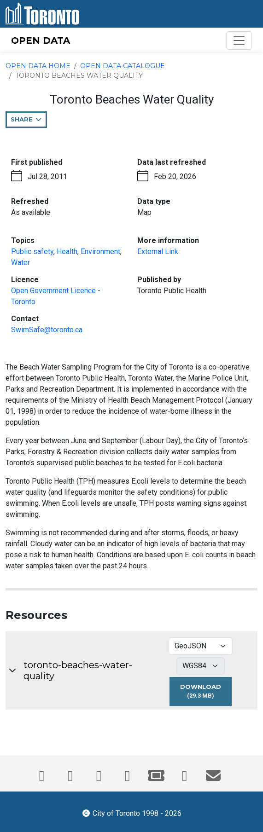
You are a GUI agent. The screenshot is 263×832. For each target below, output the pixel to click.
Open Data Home (38, 66)
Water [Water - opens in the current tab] (20, 262)
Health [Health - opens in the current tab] (67, 251)
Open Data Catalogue (122, 66)
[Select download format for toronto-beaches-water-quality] (201, 646)
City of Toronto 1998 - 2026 (131, 813)
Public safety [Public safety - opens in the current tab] (32, 251)
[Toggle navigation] (239, 40)
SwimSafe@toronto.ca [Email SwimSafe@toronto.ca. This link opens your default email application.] (46, 329)
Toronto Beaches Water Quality (79, 75)
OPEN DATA (40, 40)
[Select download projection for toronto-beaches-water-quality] (200, 666)
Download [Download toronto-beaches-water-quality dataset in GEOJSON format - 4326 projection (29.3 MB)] (205, 694)
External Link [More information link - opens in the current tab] (157, 251)
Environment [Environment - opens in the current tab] (100, 251)
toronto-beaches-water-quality (77, 670)
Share (29, 121)
